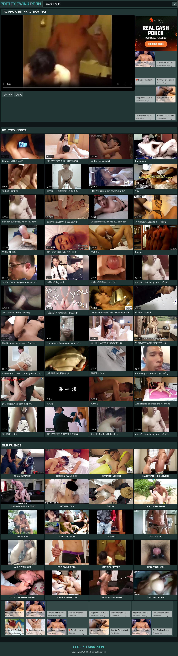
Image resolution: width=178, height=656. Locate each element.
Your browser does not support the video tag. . (68, 53)
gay (20, 94)
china (9, 94)
